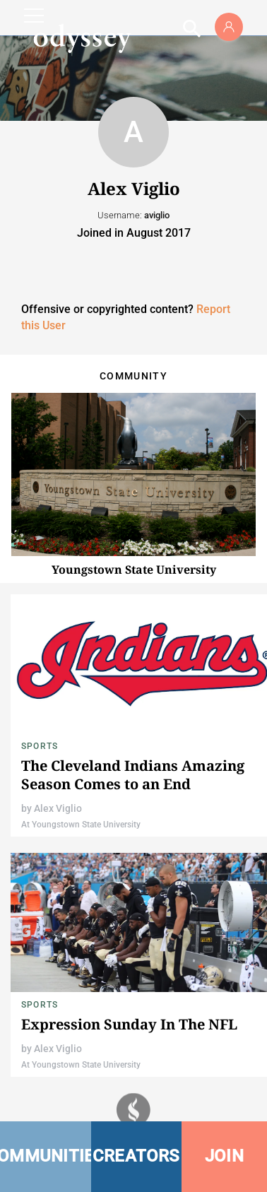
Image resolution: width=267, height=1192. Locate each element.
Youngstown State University (134, 569)
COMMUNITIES (45, 1156)
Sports (39, 746)
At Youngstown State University (81, 825)
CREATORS (136, 1156)
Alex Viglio (58, 808)
